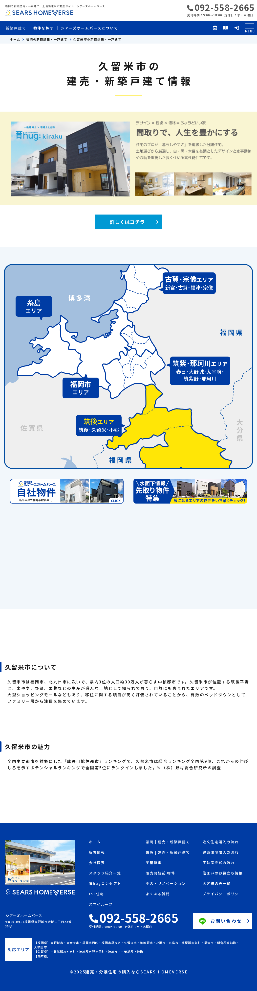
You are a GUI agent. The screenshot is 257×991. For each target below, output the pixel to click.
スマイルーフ (101, 904)
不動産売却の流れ (219, 863)
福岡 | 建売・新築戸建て (168, 842)
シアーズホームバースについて (89, 27)
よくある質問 (158, 894)
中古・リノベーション (166, 884)
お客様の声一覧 (217, 884)
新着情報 (97, 852)
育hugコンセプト (105, 884)
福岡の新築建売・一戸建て (46, 39)
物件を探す (43, 27)
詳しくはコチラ (127, 221)
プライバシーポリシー (223, 894)
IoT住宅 (96, 894)
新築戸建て (16, 27)
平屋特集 (154, 863)
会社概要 (97, 863)
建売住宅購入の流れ (221, 852)
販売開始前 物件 (160, 873)
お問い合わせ (220, 921)
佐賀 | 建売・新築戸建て (168, 852)
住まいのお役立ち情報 (223, 873)
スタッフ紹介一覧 (105, 873)
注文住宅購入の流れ (221, 842)
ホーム (15, 39)
